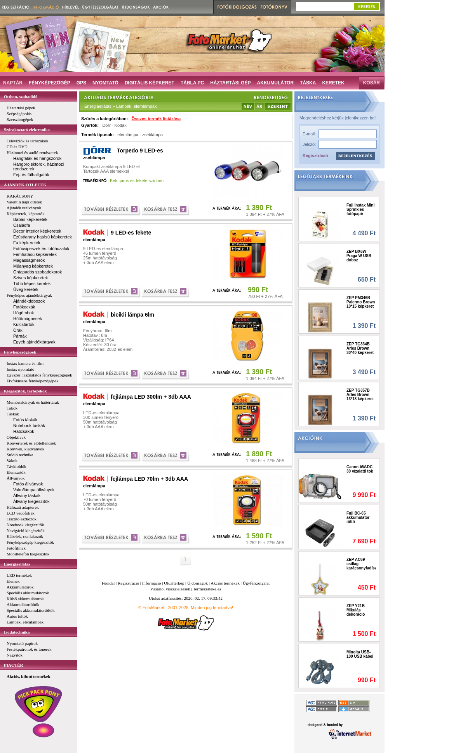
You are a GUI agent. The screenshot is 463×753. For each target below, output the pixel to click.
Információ (151, 583)
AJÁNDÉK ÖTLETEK (25, 184)
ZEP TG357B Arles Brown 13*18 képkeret (360, 394)
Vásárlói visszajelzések (170, 589)
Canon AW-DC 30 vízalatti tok (359, 469)
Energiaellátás (17, 564)
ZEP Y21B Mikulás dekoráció (355, 610)
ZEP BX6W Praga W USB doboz (358, 255)
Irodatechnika (17, 632)
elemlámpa (127, 134)
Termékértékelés (207, 589)
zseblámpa (152, 134)
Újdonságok (197, 583)
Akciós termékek (225, 583)
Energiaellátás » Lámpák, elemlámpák (120, 106)
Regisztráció (315, 155)
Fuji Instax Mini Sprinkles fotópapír (360, 209)
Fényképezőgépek (20, 352)
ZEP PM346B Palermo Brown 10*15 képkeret (360, 302)
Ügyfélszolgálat (256, 583)
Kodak (121, 125)
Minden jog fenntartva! (212, 607)
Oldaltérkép (174, 583)
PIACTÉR (13, 665)
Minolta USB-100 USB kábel (359, 654)
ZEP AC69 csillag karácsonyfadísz (361, 563)
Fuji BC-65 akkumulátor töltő (357, 517)
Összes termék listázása (156, 118)
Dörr (106, 125)
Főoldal (108, 583)
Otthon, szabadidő (20, 96)
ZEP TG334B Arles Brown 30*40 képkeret (360, 348)
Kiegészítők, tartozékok (25, 391)
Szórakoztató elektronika (27, 129)
